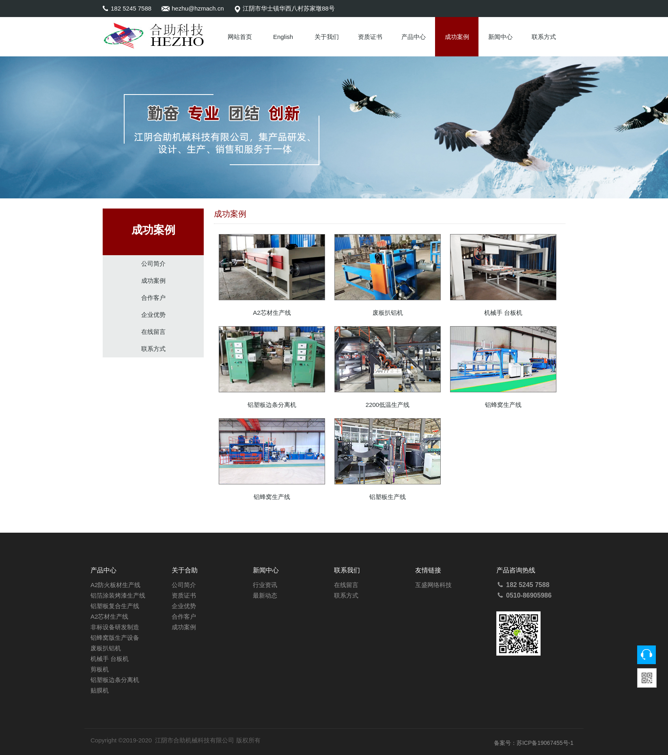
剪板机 (100, 669)
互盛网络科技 (433, 584)
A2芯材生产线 (109, 616)
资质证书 (370, 36)
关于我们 (327, 36)
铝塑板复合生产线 (115, 605)
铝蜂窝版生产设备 (115, 637)
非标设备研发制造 (115, 627)
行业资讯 (265, 584)
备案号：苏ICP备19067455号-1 (533, 743)
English (283, 36)
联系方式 (544, 36)
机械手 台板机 (110, 658)
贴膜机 (100, 690)
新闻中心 (500, 36)
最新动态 (265, 595)
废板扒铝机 (106, 648)
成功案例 (457, 36)
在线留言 (153, 331)
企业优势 (153, 314)
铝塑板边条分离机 (115, 679)
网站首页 (240, 36)
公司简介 (153, 263)
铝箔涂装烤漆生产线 (118, 595)
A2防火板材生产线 (115, 584)
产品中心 (413, 36)
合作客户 (153, 297)
